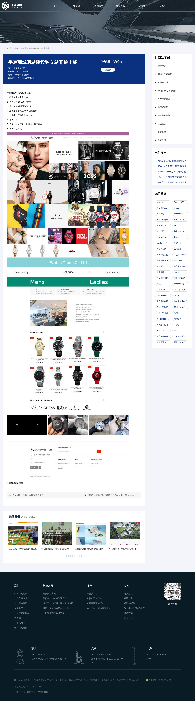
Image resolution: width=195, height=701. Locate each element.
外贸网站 (160, 214)
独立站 (177, 237)
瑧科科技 (20, 692)
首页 (55, 5)
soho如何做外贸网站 (181, 290)
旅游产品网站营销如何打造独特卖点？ (174, 182)
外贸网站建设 (162, 220)
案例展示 (98, 5)
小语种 (177, 272)
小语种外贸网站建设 (167, 91)
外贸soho (178, 260)
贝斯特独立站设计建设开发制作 (30, 495)
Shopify (177, 208)
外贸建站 (177, 243)
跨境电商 (160, 272)
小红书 (177, 295)
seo (175, 225)
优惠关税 (177, 313)
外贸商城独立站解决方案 (55, 598)
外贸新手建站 (162, 325)
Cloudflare (161, 290)
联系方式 (163, 5)
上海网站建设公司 (164, 301)
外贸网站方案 (49, 593)
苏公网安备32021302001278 (28, 687)
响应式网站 (163, 107)
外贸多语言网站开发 (181, 266)
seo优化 (160, 202)
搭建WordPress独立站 (181, 255)
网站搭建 (177, 319)
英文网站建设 (164, 99)
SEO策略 (178, 249)
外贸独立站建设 (21, 613)
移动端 (17, 618)
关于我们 (142, 5)
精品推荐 (162, 66)
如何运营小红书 (180, 301)
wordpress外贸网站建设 (164, 243)
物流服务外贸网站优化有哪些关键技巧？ (175, 177)
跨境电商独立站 (163, 260)
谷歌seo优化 (179, 231)
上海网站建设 (179, 336)
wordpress (178, 214)
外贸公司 (177, 325)
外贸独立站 (163, 82)
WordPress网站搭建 (164, 295)
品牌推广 (18, 608)
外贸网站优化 (162, 237)
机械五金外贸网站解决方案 (56, 608)
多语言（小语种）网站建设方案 (58, 603)
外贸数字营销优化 (95, 603)
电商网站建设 (20, 628)
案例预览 (108, 70)
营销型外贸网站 (165, 74)
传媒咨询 (117, 61)
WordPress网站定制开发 (98, 608)
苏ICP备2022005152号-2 (161, 680)
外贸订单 (160, 330)
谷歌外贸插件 (162, 313)
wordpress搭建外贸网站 (181, 284)
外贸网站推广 (162, 278)
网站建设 (77, 5)
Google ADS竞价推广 (134, 608)
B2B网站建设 (179, 278)
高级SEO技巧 (162, 225)
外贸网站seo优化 (164, 208)
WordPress (43, 692)
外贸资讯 (120, 5)
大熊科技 (31, 692)
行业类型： (106, 61)
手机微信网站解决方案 (54, 613)
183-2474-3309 (43, 654)
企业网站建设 (20, 603)
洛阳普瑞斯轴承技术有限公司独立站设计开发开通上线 (111, 495)
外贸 (176, 330)
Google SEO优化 (181, 202)
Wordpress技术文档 (164, 319)
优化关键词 (161, 342)
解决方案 (160, 231)
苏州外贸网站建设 (181, 307)
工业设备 (162, 124)
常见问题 (128, 618)
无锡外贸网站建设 (164, 307)
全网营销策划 (164, 115)
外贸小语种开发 (94, 598)
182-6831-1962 (103, 654)
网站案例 (164, 57)
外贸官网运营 (20, 598)
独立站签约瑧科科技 (164, 336)
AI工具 (159, 284)
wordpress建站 (180, 220)
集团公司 (162, 140)
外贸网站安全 (162, 255)
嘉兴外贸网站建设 (181, 342)
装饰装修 (162, 132)
